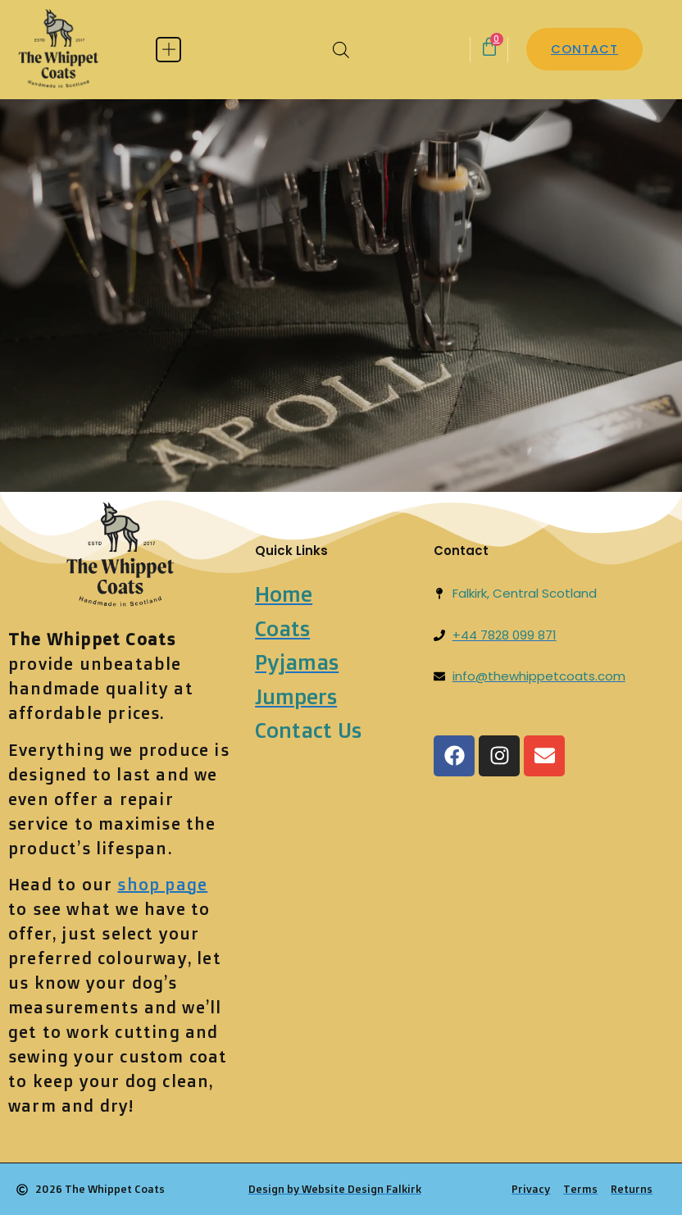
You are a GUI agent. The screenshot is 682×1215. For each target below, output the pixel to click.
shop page (162, 884)
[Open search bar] (341, 49)
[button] (168, 49)
